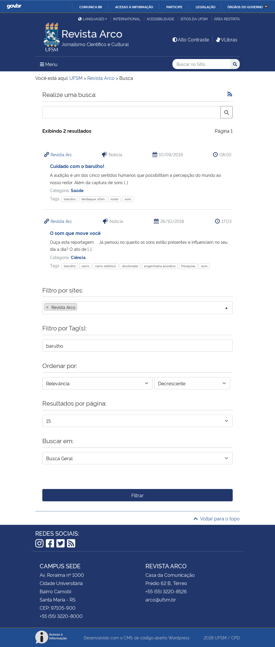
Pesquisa (188, 266)
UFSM (221, 637)
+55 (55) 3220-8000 (61, 616)
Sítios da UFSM (194, 18)
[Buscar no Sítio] (201, 64)
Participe (174, 6)
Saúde (77, 190)
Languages (91, 18)
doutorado (130, 266)
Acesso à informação (134, 6)
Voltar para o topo (217, 518)
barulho (70, 199)
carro (85, 266)
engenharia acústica (159, 266)
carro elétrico (105, 266)
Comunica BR (90, 6)
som (128, 199)
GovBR (14, 6)
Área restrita (227, 18)
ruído (114, 199)
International (126, 18)
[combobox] (137, 307)
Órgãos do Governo (245, 6)
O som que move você (75, 233)
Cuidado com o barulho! (77, 166)
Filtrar (137, 495)
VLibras (226, 39)
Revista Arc (61, 154)
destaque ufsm (93, 199)
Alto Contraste (190, 39)
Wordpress (179, 637)
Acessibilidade (160, 18)
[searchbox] (80, 307)
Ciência (78, 257)
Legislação (205, 6)
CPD (235, 637)
